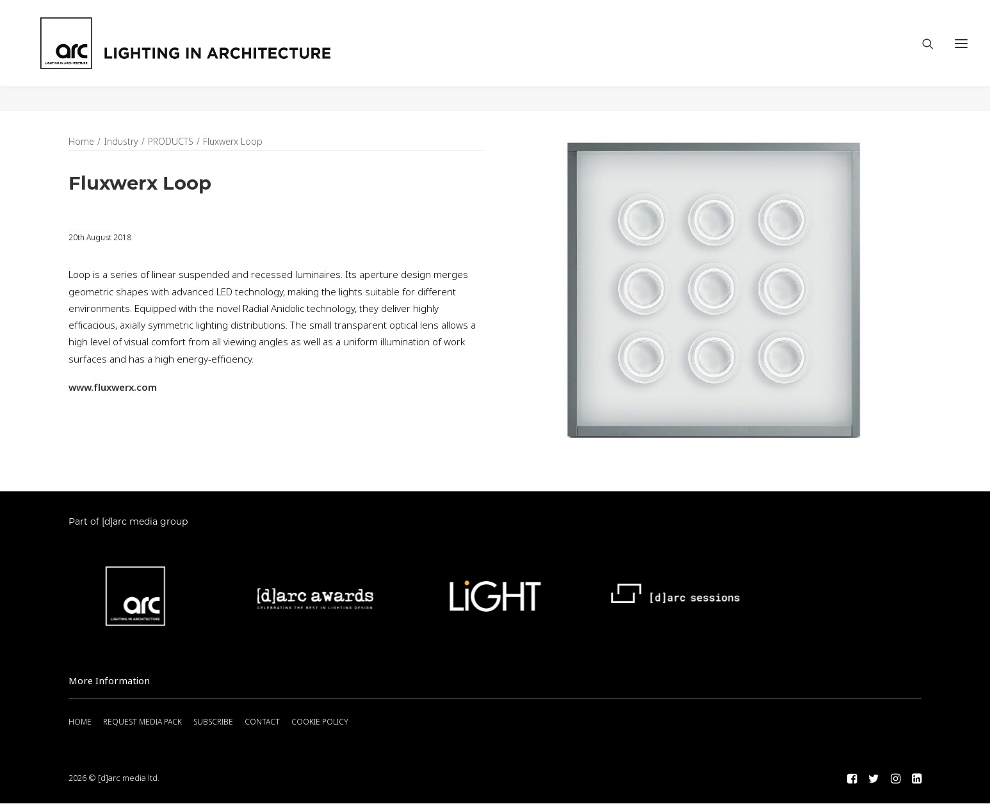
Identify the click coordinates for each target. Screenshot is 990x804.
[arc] (237, 55)
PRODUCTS (170, 142)
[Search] (922, 56)
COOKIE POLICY (319, 722)
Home (81, 142)
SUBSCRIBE (213, 722)
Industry (121, 142)
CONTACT (262, 722)
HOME (80, 722)
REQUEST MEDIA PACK (142, 722)
